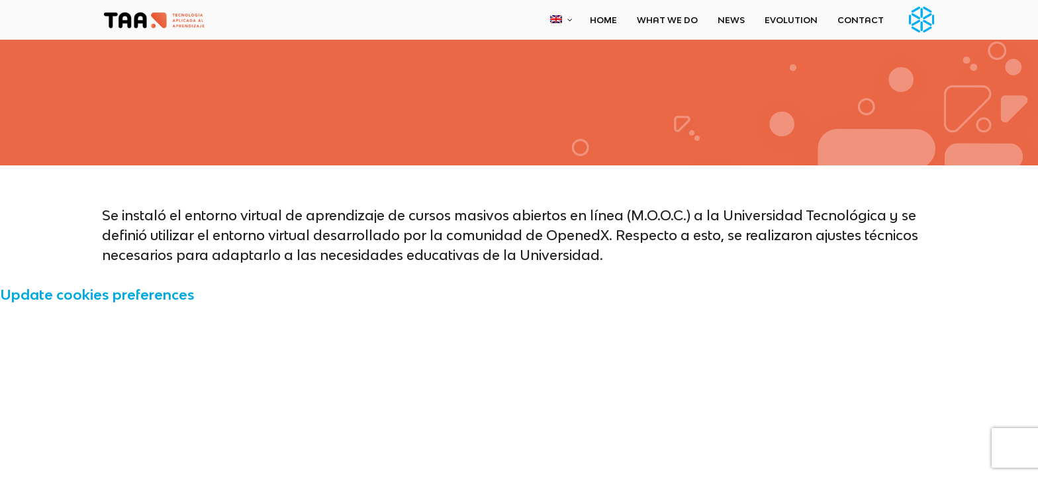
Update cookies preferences (97, 294)
